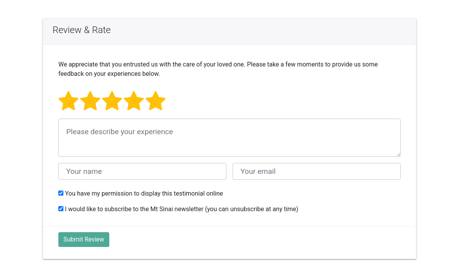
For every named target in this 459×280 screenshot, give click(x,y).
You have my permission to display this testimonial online (140, 193)
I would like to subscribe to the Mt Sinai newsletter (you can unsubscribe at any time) (178, 209)
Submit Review (83, 239)
